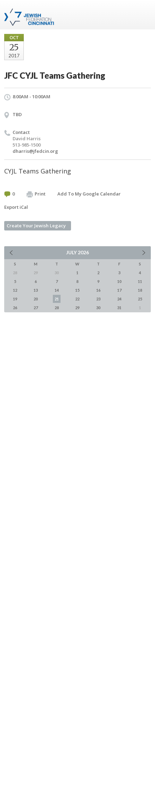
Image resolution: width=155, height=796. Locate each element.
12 (15, 290)
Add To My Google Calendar (89, 194)
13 (36, 290)
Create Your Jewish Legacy (36, 225)
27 (36, 307)
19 (15, 299)
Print (36, 194)
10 (119, 281)
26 (15, 307)
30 (98, 307)
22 (77, 299)
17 (119, 290)
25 (140, 299)
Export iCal (16, 207)
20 (36, 299)
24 (119, 299)
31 (119, 307)
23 (98, 299)
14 (57, 290)
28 (57, 307)
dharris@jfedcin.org (35, 151)
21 (57, 299)
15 (77, 290)
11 (140, 281)
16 (98, 290)
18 (140, 290)
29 (77, 307)
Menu (143, 14)
